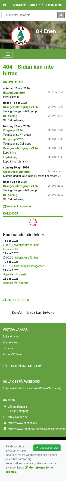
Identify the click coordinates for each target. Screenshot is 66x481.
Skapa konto (54, 4)
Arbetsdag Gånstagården (29, 266)
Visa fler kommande (17, 206)
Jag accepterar (47, 447)
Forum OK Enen (12, 354)
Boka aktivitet (11, 336)
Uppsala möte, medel (16, 283)
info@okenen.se (18, 417)
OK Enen (46, 31)
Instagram (9, 348)
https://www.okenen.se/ (22, 423)
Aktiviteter (19, 4)
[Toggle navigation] (8, 54)
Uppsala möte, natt (14, 274)
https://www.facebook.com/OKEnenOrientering (32, 388)
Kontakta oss (11, 342)
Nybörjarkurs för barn (26, 245)
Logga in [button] (35, 4)
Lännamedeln (11, 249)
